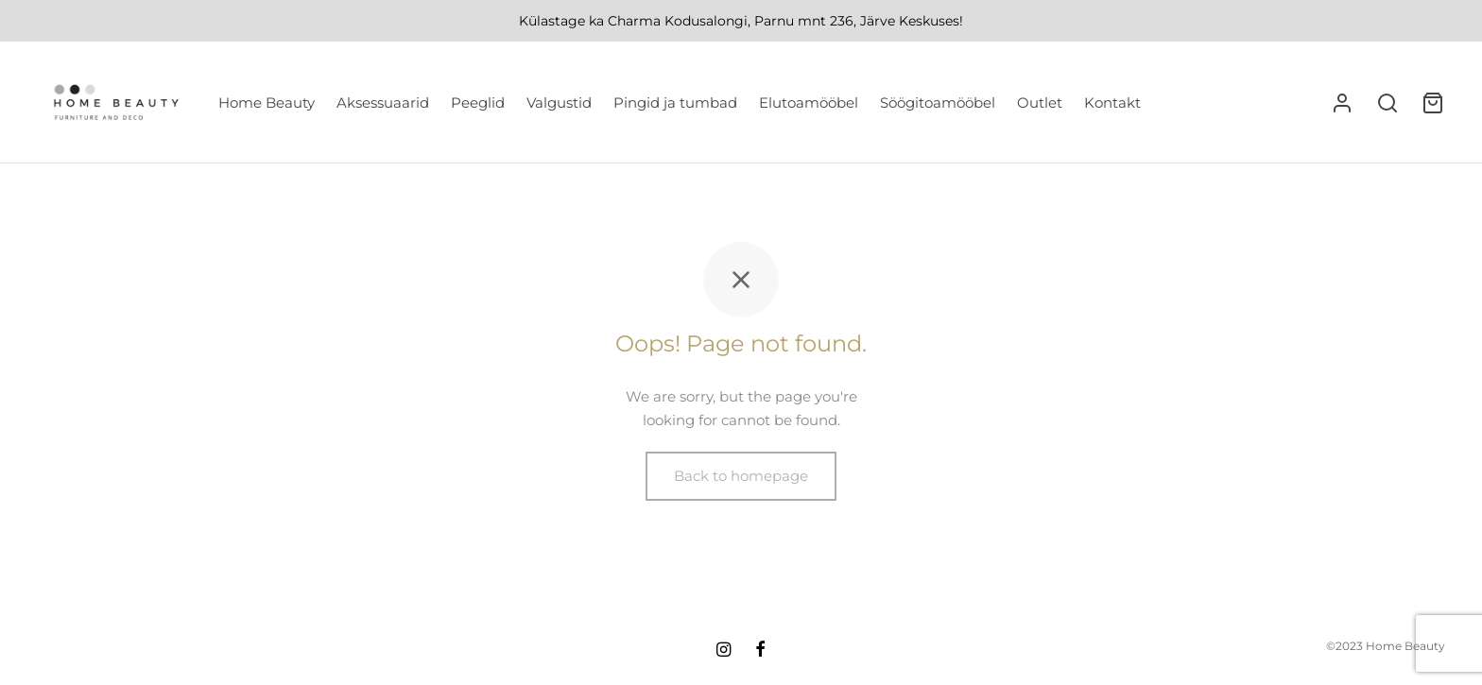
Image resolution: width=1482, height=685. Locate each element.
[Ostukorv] (1433, 103)
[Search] (1387, 103)
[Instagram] (723, 651)
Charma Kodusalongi (678, 20)
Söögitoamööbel (937, 102)
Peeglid (478, 102)
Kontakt (1112, 102)
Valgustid (559, 102)
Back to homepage (741, 479)
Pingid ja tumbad (675, 102)
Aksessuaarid (382, 102)
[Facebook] (760, 651)
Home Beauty (266, 102)
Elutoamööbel (808, 102)
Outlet (1039, 102)
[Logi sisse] (1342, 103)
